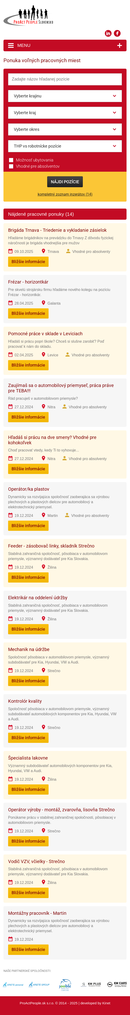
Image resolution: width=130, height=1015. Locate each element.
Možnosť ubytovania (34, 160)
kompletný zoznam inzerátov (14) (65, 194)
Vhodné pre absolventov (38, 166)
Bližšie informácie (28, 261)
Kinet (106, 1003)
